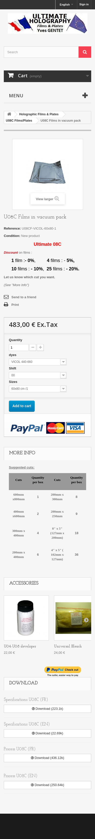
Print (15, 305)
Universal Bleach (68, 646)
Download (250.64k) (47, 785)
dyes (13, 355)
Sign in (84, 4)
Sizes (13, 382)
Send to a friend (23, 297)
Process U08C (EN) (20, 776)
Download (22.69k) (47, 733)
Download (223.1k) (47, 709)
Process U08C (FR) (20, 749)
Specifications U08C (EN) (27, 724)
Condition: (12, 236)
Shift (13, 368)
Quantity (15, 340)
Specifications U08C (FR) (26, 700)
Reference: (12, 228)
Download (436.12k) (47, 758)
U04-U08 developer (20, 646)
